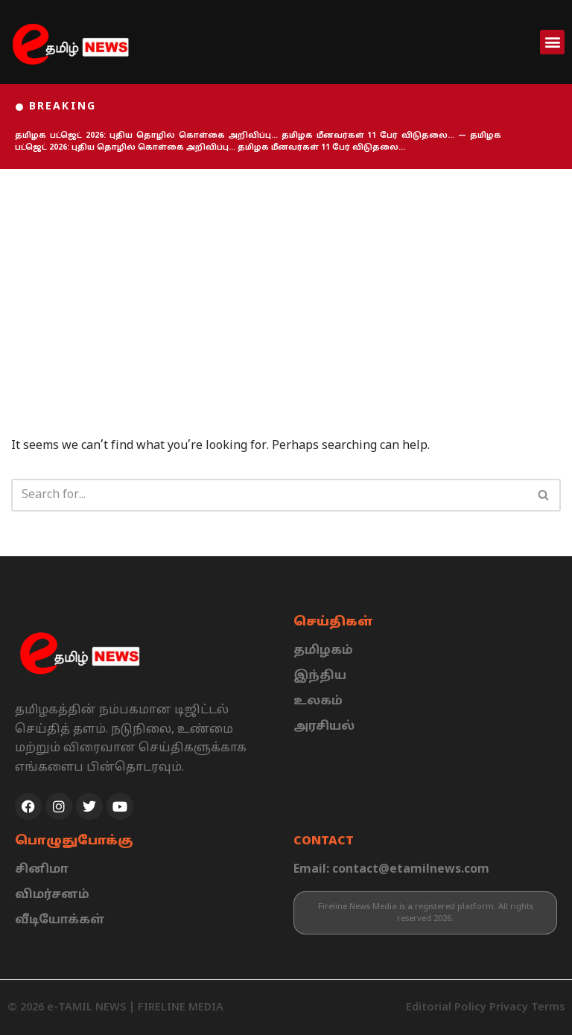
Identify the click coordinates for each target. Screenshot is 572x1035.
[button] (552, 42)
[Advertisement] (286, 280)
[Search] (269, 495)
